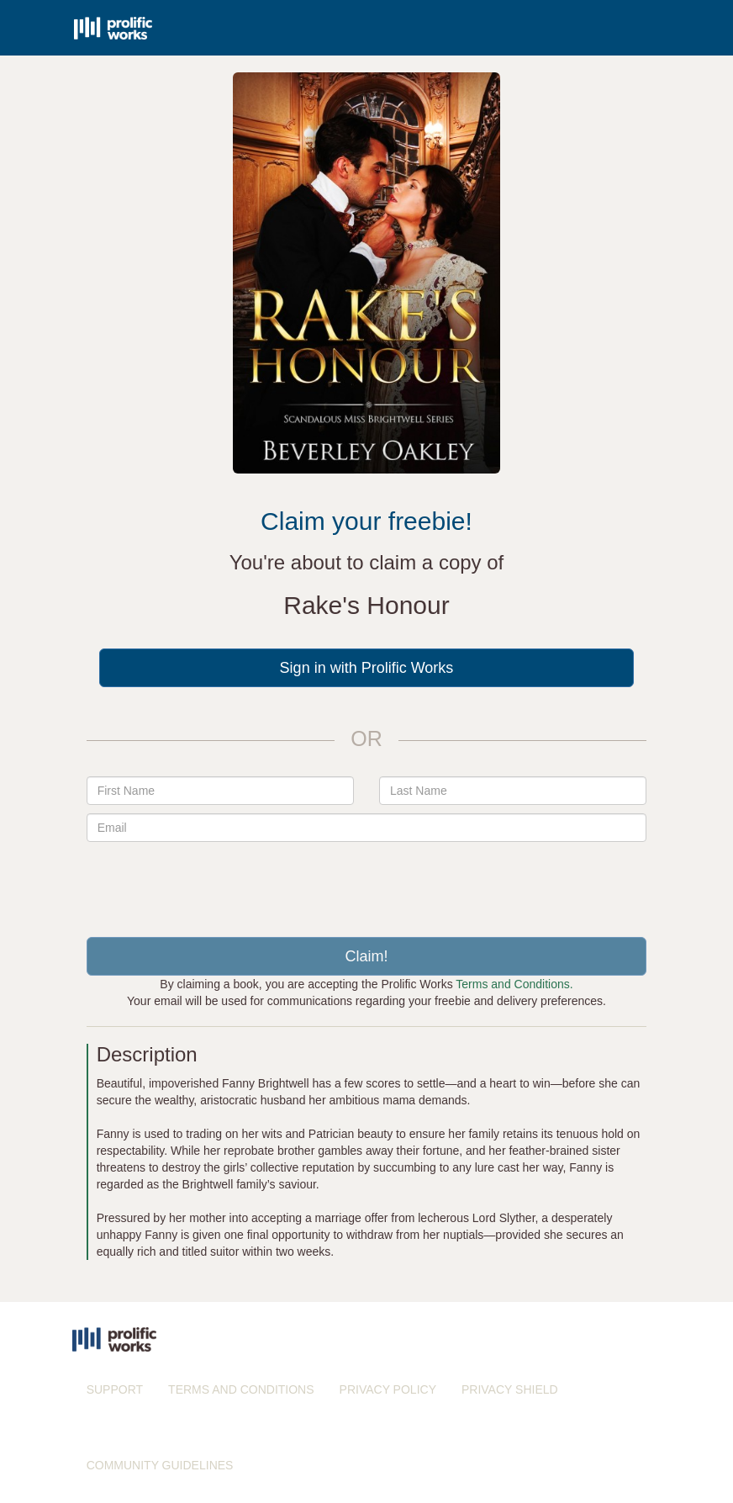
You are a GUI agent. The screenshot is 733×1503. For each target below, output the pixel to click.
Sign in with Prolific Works (367, 667)
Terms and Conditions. (514, 984)
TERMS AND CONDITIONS (241, 1389)
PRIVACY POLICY (388, 1389)
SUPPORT (115, 1389)
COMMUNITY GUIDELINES (160, 1465)
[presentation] (366, 883)
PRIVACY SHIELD (509, 1389)
